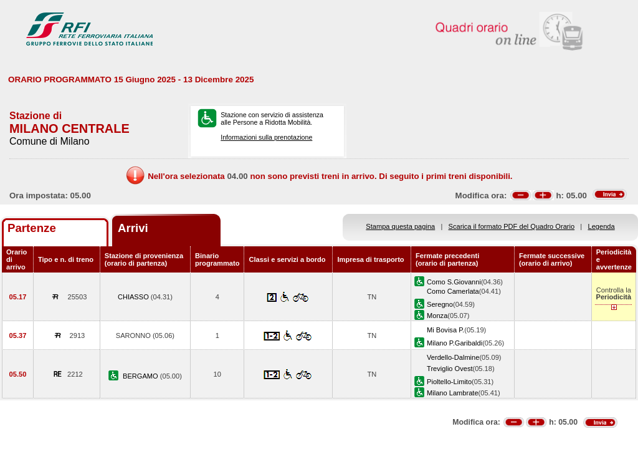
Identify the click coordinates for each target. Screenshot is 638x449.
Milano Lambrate (452, 393)
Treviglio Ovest (449, 368)
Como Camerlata (453, 291)
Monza (437, 315)
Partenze (31, 227)
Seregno (440, 304)
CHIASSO (134, 297)
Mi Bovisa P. (445, 330)
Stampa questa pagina (400, 226)
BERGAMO (141, 376)
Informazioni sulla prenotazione (266, 137)
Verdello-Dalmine (453, 357)
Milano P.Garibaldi (454, 343)
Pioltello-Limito (449, 381)
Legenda (601, 226)
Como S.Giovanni (454, 282)
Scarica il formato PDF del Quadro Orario (512, 226)
